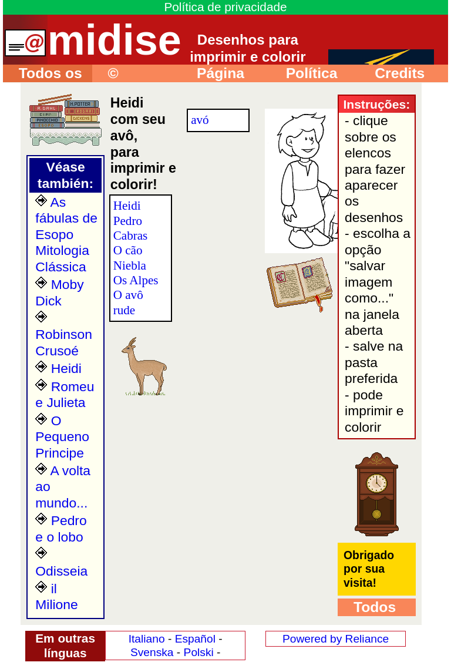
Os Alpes (136, 280)
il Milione (56, 596)
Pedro (127, 221)
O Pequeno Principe (62, 436)
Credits (392, 73)
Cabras (130, 235)
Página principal (212, 73)
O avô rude (128, 302)
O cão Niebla (129, 257)
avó (199, 120)
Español (195, 639)
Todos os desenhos (42, 73)
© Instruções (129, 73)
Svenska (152, 652)
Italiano (147, 639)
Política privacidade (310, 73)
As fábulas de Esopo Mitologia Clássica (66, 234)
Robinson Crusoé (63, 334)
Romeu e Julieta (64, 394)
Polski (199, 652)
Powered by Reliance (335, 639)
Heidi (58, 368)
